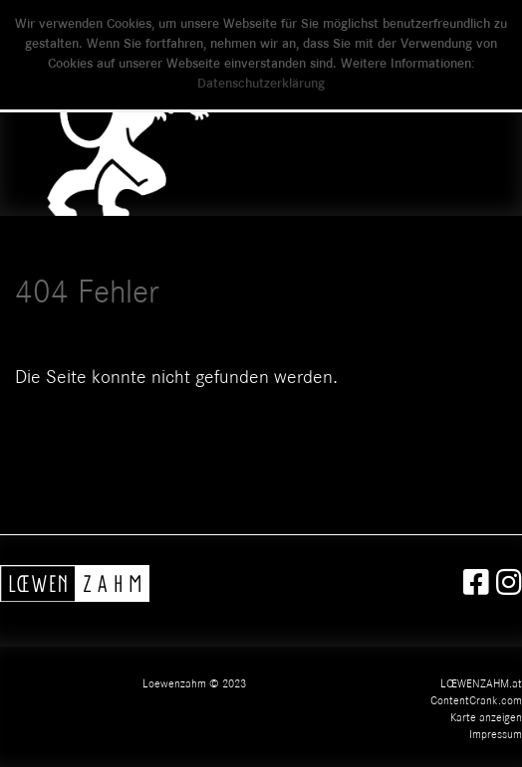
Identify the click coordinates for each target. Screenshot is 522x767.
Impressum (495, 735)
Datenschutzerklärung (261, 85)
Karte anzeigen (486, 718)
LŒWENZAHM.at (481, 684)
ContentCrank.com (476, 701)
